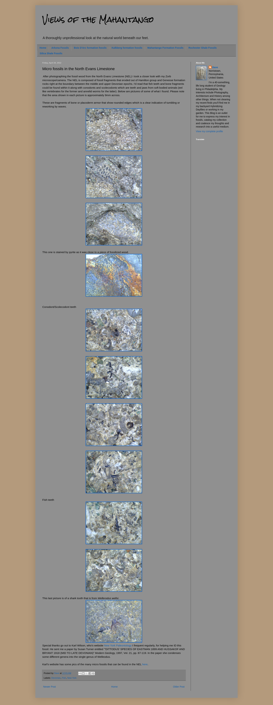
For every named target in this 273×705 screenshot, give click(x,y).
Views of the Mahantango (98, 19)
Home (43, 47)
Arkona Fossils (60, 47)
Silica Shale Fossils (51, 53)
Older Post (179, 686)
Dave (215, 67)
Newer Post (49, 686)
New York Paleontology (118, 645)
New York (71, 678)
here (145, 664)
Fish (64, 678)
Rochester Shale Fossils (202, 47)
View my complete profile (209, 131)
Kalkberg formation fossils (127, 47)
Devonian (56, 678)
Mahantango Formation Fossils (165, 47)
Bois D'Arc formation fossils (90, 47)
